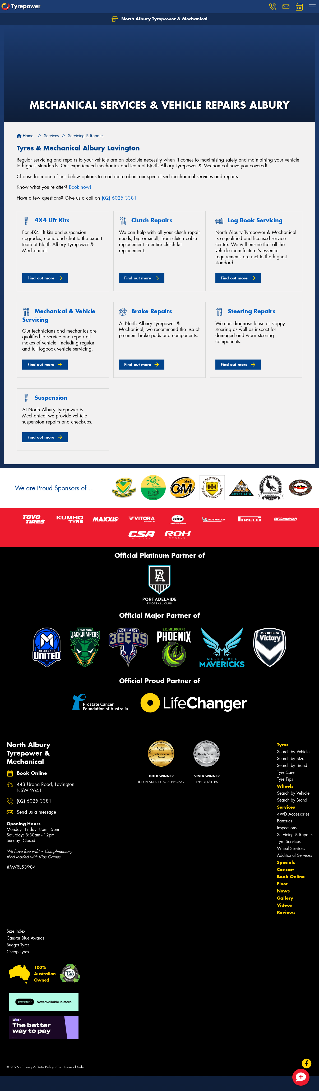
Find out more (40, 277)
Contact (285, 869)
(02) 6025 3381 (119, 198)
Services (286, 807)
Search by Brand (292, 765)
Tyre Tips (285, 779)
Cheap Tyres (18, 952)
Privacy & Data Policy (38, 1067)
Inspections (287, 828)
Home (25, 136)
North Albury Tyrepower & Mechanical (159, 19)
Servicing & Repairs (294, 834)
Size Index (16, 931)
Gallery (285, 898)
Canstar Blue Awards (25, 938)
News (283, 891)
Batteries (284, 821)
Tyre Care (285, 772)
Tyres (282, 745)
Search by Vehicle (293, 751)
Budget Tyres (18, 945)
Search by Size (290, 758)
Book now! (80, 187)
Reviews (286, 912)
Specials (286, 862)
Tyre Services (288, 841)
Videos (284, 905)
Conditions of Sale (70, 1067)
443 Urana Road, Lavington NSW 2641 (46, 787)
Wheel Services (291, 848)
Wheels (285, 786)
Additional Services (294, 855)
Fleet (282, 884)
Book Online (291, 877)
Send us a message (36, 812)
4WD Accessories (293, 814)
